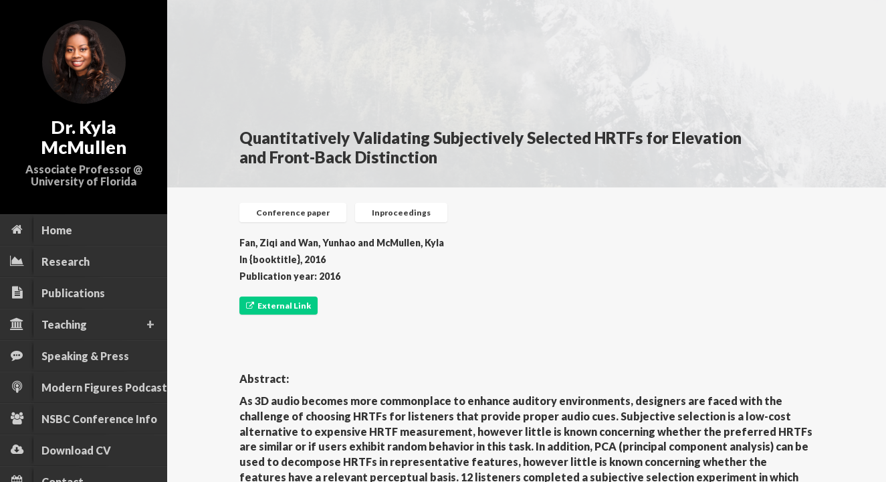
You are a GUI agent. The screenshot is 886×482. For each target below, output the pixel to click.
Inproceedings (401, 213)
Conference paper (293, 213)
